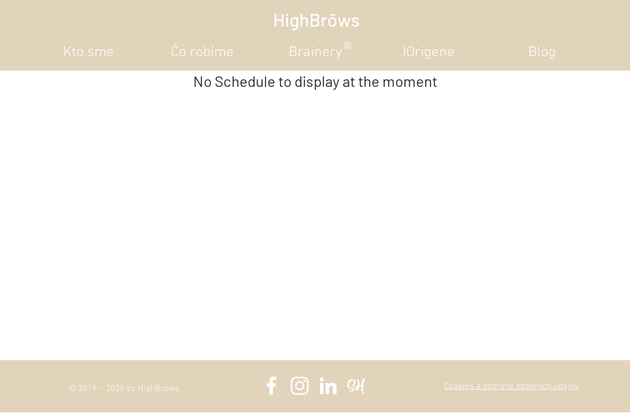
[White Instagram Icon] (300, 386)
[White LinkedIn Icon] (328, 386)
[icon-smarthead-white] (356, 386)
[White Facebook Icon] (271, 386)
